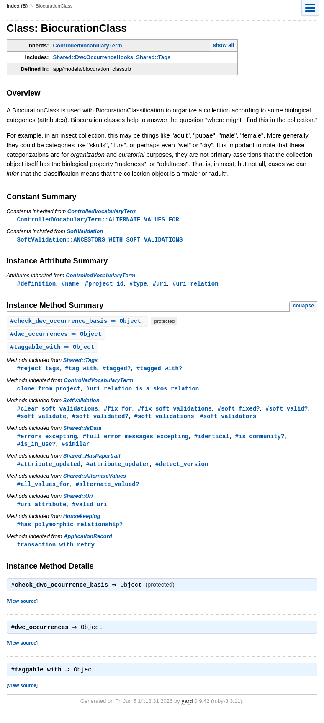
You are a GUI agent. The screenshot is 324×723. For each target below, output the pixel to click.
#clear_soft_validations (57, 412)
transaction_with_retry (56, 551)
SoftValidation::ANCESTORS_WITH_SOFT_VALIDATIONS (100, 240)
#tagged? (117, 371)
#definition (36, 285)
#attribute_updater (118, 469)
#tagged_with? (159, 371)
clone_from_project (49, 391)
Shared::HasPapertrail (92, 460)
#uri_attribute (42, 510)
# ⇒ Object (78, 322)
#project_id (104, 285)
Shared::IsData (82, 432)
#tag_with (81, 371)
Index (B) (17, 6)
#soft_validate (42, 420)
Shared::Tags (153, 57)
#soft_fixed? (238, 412)
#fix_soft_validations (175, 412)
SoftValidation (85, 232)
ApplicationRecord (88, 542)
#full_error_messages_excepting (135, 440)
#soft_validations (164, 420)
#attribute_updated (49, 469)
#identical (211, 440)
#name (70, 285)
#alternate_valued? (107, 489)
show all (223, 45)
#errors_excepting (47, 440)
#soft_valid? (286, 412)
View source (22, 608)
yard (187, 710)
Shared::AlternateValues (94, 481)
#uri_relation (195, 285)
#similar (76, 448)
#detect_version (181, 469)
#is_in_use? (36, 448)
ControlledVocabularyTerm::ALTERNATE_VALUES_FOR (98, 220)
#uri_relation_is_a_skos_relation (142, 391)
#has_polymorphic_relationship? (70, 530)
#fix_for (118, 412)
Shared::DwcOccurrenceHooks (93, 57)
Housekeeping (81, 522)
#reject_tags (38, 371)
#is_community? (259, 440)
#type (138, 285)
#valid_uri (89, 510)
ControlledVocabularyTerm (87, 45)
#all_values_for (43, 489)
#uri (160, 285)
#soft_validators (228, 420)
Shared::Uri (78, 501)
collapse (303, 307)
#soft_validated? (100, 420)
